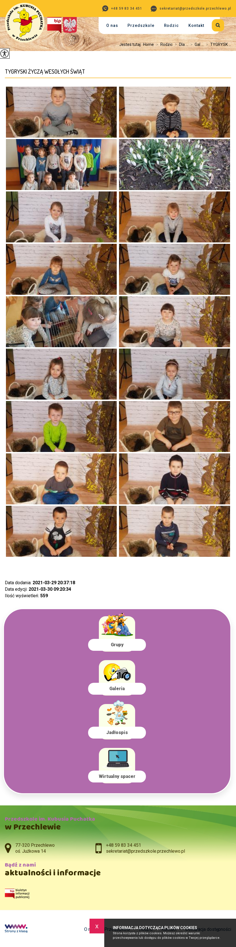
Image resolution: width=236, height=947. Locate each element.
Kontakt (196, 25)
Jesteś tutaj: (131, 44)
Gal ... (196, 44)
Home (148, 44)
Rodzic (171, 25)
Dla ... (180, 44)
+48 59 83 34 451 (122, 8)
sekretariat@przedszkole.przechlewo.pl (191, 9)
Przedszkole (140, 25)
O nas (112, 25)
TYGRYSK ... (217, 44)
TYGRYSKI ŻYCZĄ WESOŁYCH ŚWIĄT (45, 71)
